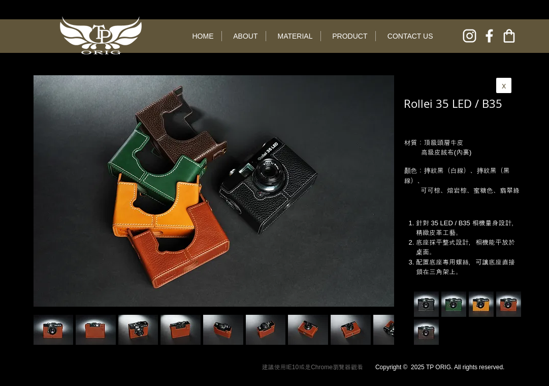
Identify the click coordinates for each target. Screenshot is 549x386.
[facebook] (489, 36)
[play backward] (46, 330)
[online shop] (509, 36)
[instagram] (469, 36)
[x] (503, 85)
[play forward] (381, 330)
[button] (96, 330)
